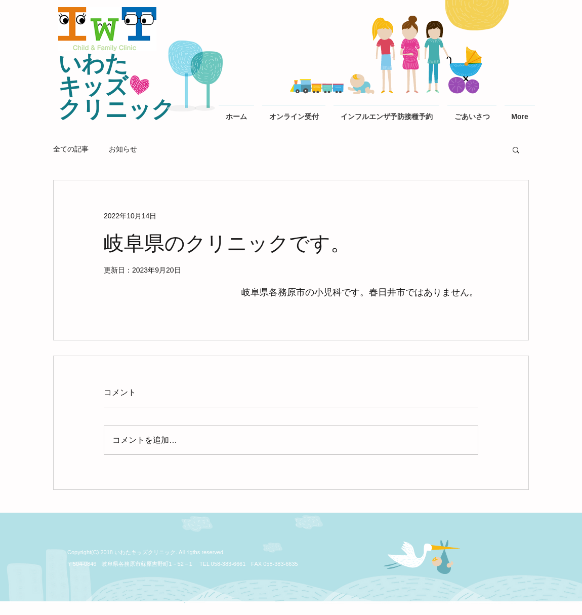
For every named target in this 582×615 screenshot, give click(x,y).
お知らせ (123, 149)
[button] (516, 149)
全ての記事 (71, 149)
